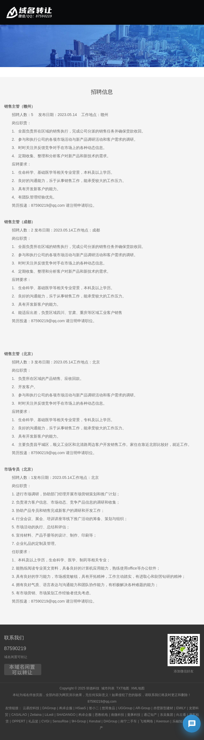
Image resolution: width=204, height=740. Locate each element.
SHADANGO (65, 715)
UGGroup (125, 708)
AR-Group (142, 708)
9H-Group (79, 721)
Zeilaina (36, 715)
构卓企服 (65, 708)
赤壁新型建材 (163, 708)
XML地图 (138, 688)
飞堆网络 (146, 721)
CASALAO (19, 715)
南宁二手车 (128, 721)
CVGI (45, 721)
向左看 (181, 715)
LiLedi (49, 715)
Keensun (162, 721)
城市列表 (108, 688)
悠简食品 (108, 708)
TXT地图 (122, 688)
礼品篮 (33, 721)
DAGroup (49, 708)
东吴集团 (166, 715)
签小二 (94, 708)
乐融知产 (179, 721)
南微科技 (117, 715)
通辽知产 (150, 715)
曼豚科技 (133, 715)
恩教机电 (101, 715)
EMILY (181, 708)
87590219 (15, 648)
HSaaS (80, 708)
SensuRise (61, 721)
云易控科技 (31, 708)
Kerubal (94, 721)
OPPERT (18, 721)
